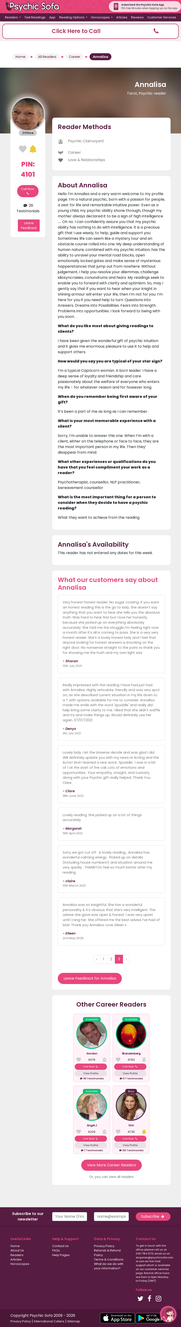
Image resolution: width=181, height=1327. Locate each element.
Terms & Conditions (108, 1259)
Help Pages (61, 1255)
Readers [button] (12, 17)
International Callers (49, 1321)
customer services (157, 1269)
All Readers (47, 56)
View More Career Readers (111, 1165)
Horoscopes (19, 1264)
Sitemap (73, 1321)
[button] (90, 31)
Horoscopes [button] (100, 17)
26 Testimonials (27, 208)
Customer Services (161, 17)
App (52, 17)
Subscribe (153, 1216)
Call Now (27, 191)
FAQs (56, 1250)
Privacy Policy (104, 1246)
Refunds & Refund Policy (107, 1252)
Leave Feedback (29, 225)
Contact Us (60, 1246)
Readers (16, 1255)
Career (74, 56)
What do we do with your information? (108, 1266)
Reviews (137, 17)
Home (21, 56)
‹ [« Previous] (96, 959)
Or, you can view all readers (111, 1176)
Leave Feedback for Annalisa (90, 978)
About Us (17, 1250)
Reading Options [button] (72, 17)
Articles (121, 17)
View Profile (90, 1073)
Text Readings (34, 17)
